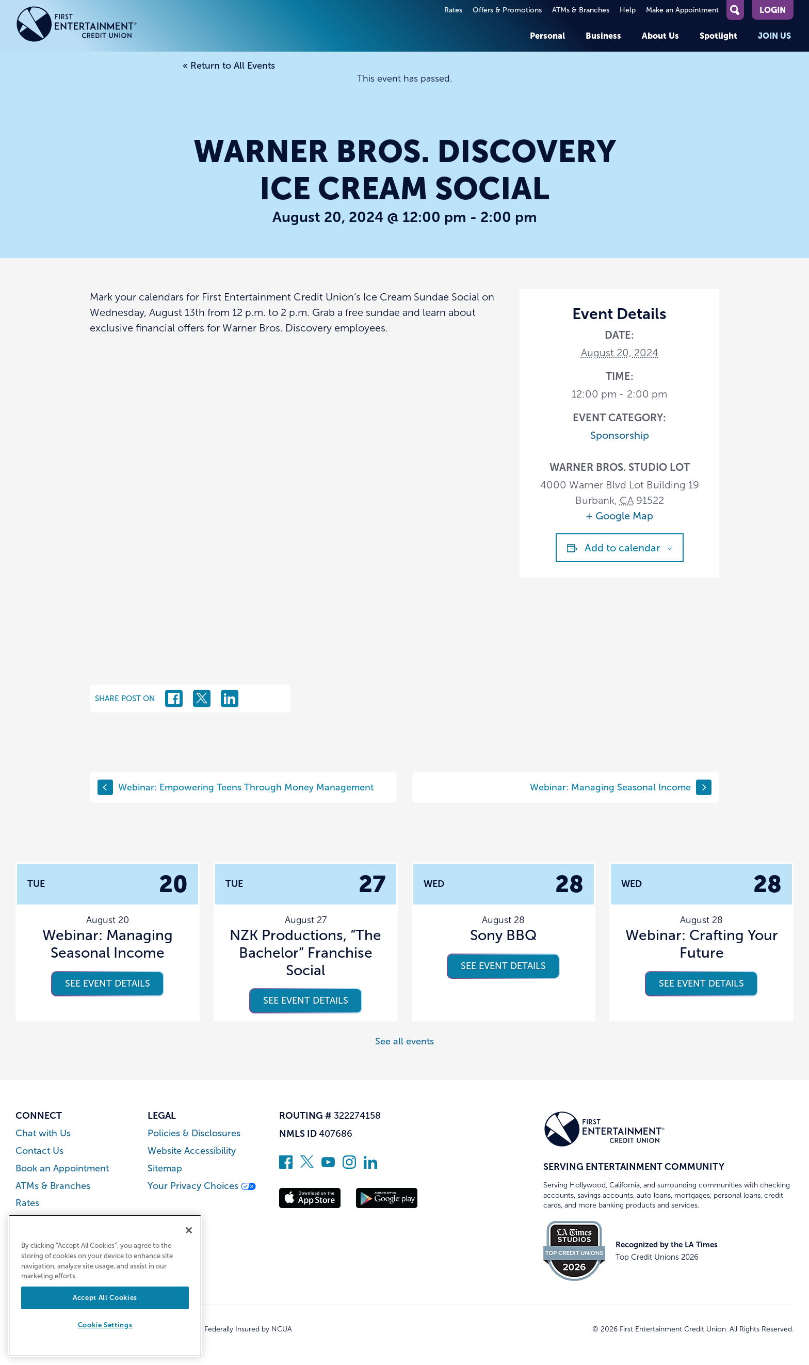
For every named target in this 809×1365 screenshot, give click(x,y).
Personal (547, 35)
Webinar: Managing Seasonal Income (620, 787)
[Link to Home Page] (76, 25)
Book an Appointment (62, 1168)
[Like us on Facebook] (286, 1166)
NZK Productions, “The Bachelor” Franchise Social (305, 952)
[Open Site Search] (735, 10)
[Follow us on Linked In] (370, 1166)
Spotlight (718, 35)
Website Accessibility (192, 1151)
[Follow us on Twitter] (307, 1166)
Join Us (774, 35)
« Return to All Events (229, 65)
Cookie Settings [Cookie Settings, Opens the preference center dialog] (105, 1325)
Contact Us (39, 1151)
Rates (453, 10)
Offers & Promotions (507, 10)
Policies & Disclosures (194, 1133)
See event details (107, 983)
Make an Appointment (682, 10)
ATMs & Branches (580, 10)
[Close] (188, 1230)
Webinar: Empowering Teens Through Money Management (236, 787)
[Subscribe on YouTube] (328, 1166)
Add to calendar (622, 547)
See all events (404, 1041)
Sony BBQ (503, 935)
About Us (660, 35)
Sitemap (165, 1168)
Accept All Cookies (105, 1297)
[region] (105, 1286)
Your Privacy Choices (202, 1186)
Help (628, 10)
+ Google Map (619, 515)
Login (772, 9)
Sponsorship (619, 435)
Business (603, 35)
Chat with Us (43, 1133)
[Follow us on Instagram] (349, 1166)
